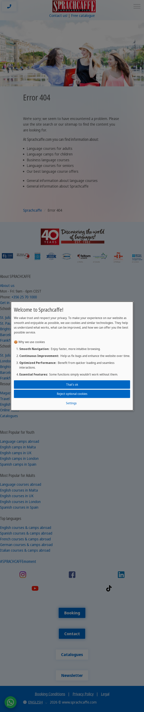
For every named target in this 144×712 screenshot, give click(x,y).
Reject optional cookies (72, 394)
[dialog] (72, 356)
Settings (71, 403)
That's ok (72, 384)
